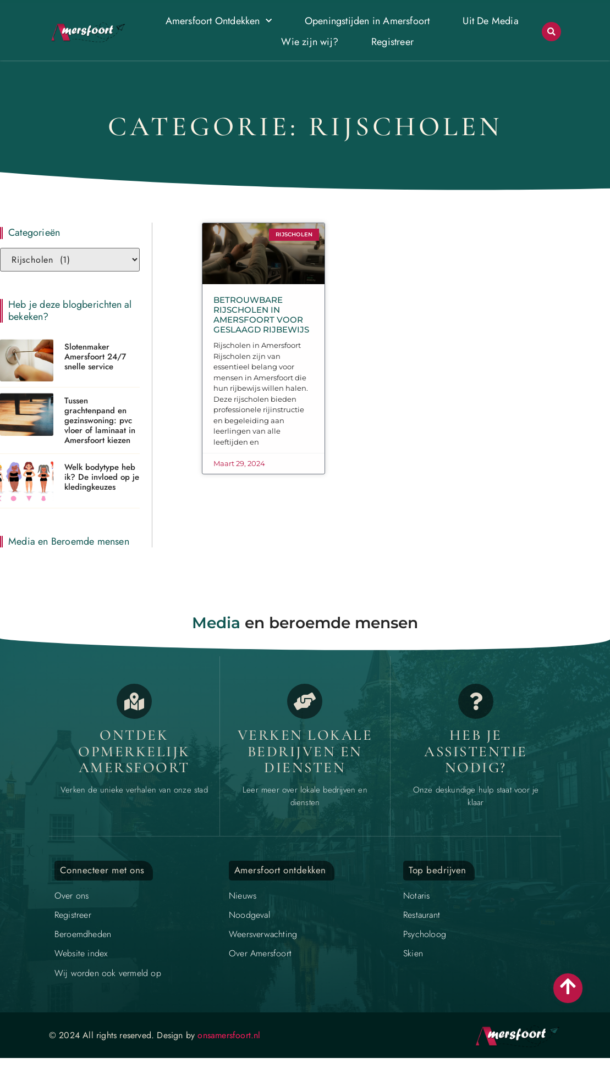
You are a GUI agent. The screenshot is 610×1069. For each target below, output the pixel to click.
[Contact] (475, 701)
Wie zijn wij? (309, 42)
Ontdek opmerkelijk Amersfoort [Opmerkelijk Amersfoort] (134, 751)
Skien (413, 953)
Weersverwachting (263, 934)
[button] (551, 31)
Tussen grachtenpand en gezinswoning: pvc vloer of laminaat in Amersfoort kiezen (99, 420)
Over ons (71, 895)
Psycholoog (424, 934)
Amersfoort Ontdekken (219, 21)
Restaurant (421, 915)
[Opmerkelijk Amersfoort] (134, 701)
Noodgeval (249, 915)
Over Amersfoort (260, 953)
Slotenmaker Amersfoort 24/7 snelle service (95, 357)
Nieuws (242, 895)
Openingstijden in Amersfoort (367, 21)
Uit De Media (490, 21)
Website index (81, 953)
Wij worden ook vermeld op (107, 973)
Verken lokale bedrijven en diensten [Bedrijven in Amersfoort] (305, 751)
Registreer (392, 42)
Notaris (416, 895)
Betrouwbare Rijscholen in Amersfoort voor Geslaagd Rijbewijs (261, 315)
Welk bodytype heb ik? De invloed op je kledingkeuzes (101, 477)
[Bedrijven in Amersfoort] (304, 701)
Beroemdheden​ (82, 934)
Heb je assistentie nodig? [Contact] (475, 751)
